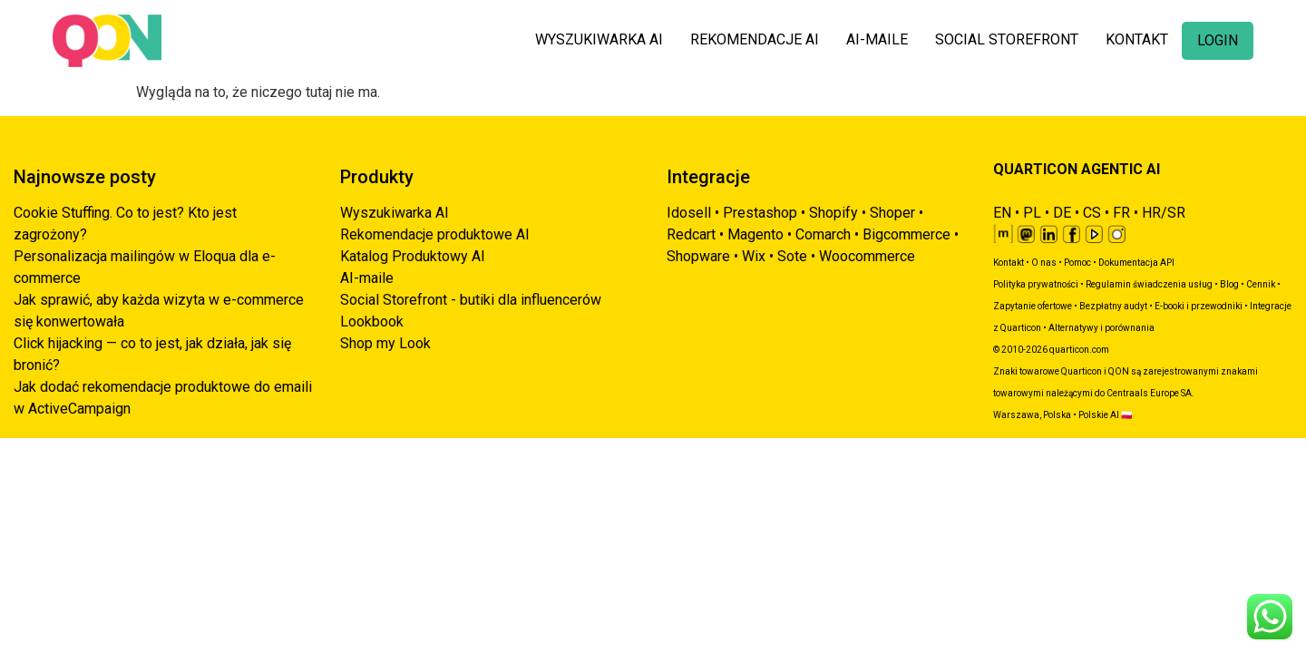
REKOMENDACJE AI (754, 39)
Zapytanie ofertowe (1032, 306)
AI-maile (367, 278)
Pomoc (1077, 263)
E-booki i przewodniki (1199, 306)
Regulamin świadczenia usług (1149, 284)
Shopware (698, 256)
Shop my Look (385, 343)
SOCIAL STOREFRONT (1006, 39)
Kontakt (1008, 263)
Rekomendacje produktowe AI (435, 234)
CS (1092, 212)
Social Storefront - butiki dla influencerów (470, 299)
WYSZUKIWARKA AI (599, 39)
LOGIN (1217, 40)
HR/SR (1163, 212)
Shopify (833, 212)
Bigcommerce (906, 234)
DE (1062, 212)
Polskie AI (1098, 415)
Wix (753, 256)
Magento (755, 234)
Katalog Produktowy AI (412, 256)
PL (1032, 212)
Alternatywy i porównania (1101, 328)
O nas (1044, 263)
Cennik (1260, 284)
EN (1002, 212)
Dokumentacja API (1136, 263)
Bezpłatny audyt (1113, 306)
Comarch (823, 234)
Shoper (892, 212)
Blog (1229, 284)
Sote (792, 256)
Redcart (691, 234)
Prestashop (760, 212)
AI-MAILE (877, 39)
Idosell (689, 212)
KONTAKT (1137, 39)
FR (1121, 212)
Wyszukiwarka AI (394, 212)
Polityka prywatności (1035, 284)
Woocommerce (867, 256)
